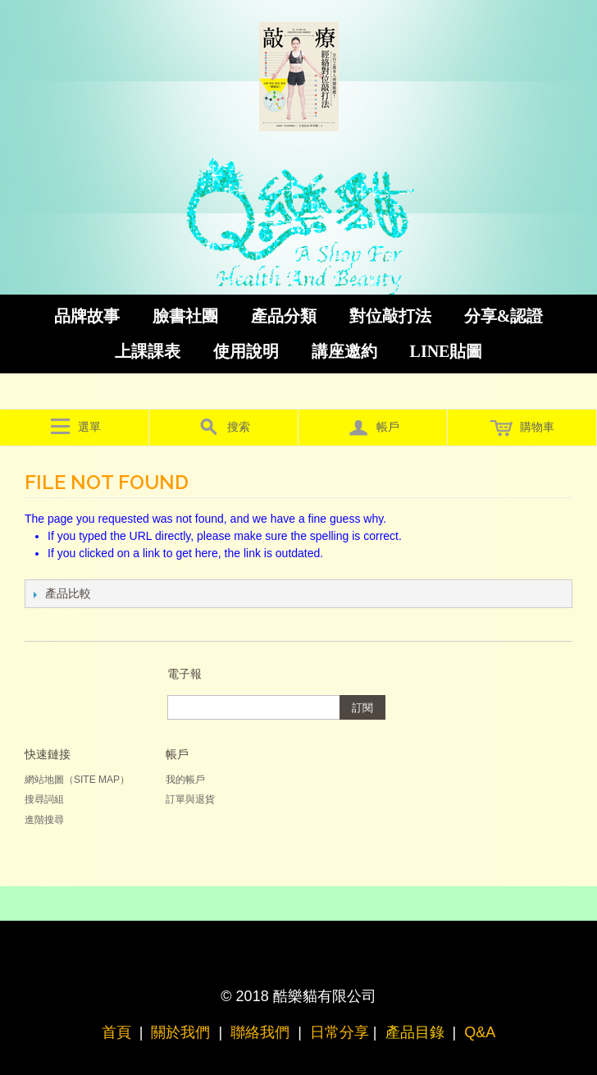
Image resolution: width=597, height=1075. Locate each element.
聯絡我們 (259, 1032)
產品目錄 (414, 1032)
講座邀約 (344, 351)
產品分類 (284, 316)
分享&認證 (504, 316)
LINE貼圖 (446, 351)
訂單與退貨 (190, 799)
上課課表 (147, 351)
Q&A (479, 1032)
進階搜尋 (44, 820)
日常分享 (339, 1032)
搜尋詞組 (44, 799)
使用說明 (246, 351)
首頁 (116, 1032)
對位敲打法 (390, 316)
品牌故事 (87, 316)
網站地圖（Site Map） (77, 779)
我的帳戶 (185, 779)
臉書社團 (185, 316)
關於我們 (180, 1032)
